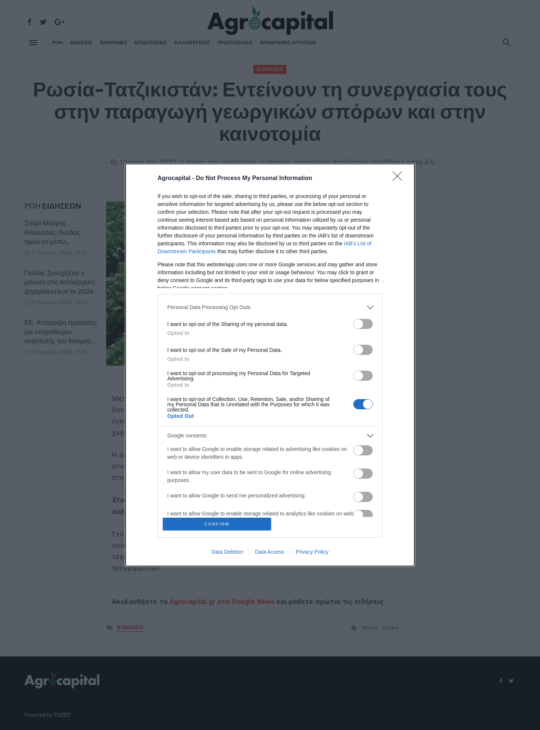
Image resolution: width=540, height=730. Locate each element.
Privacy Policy (312, 553)
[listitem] (270, 306)
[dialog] (270, 365)
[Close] (400, 177)
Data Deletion (227, 553)
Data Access (269, 553)
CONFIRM (218, 524)
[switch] (363, 322)
